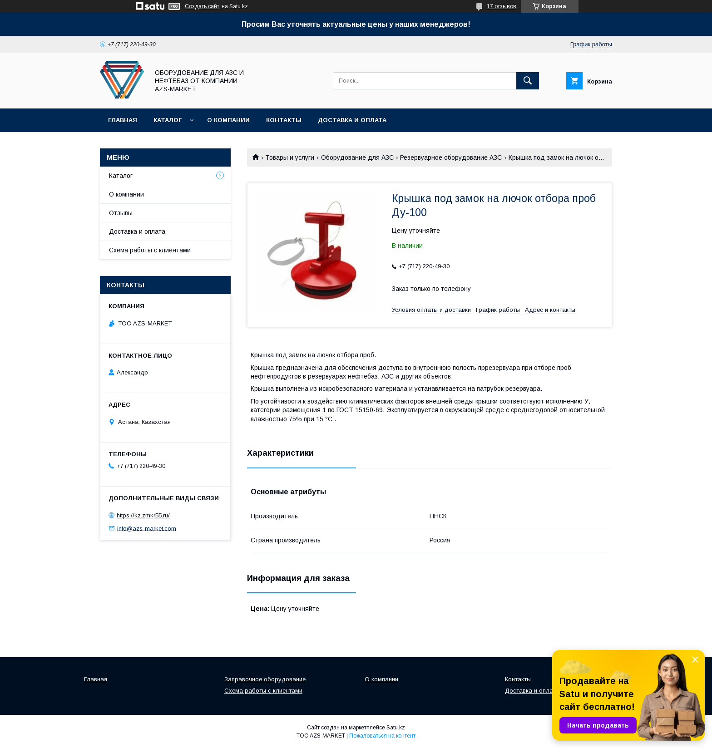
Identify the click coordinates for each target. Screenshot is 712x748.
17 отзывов (501, 6)
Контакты (284, 120)
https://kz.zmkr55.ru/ (143, 515)
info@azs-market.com (146, 528)
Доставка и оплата (352, 120)
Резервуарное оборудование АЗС (451, 157)
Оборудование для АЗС (357, 157)
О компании (228, 120)
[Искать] (527, 80)
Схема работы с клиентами (150, 250)
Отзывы (121, 213)
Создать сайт (202, 6)
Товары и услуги (289, 157)
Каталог (167, 120)
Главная (122, 120)
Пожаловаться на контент (382, 736)
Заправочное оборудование (265, 679)
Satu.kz (395, 727)
